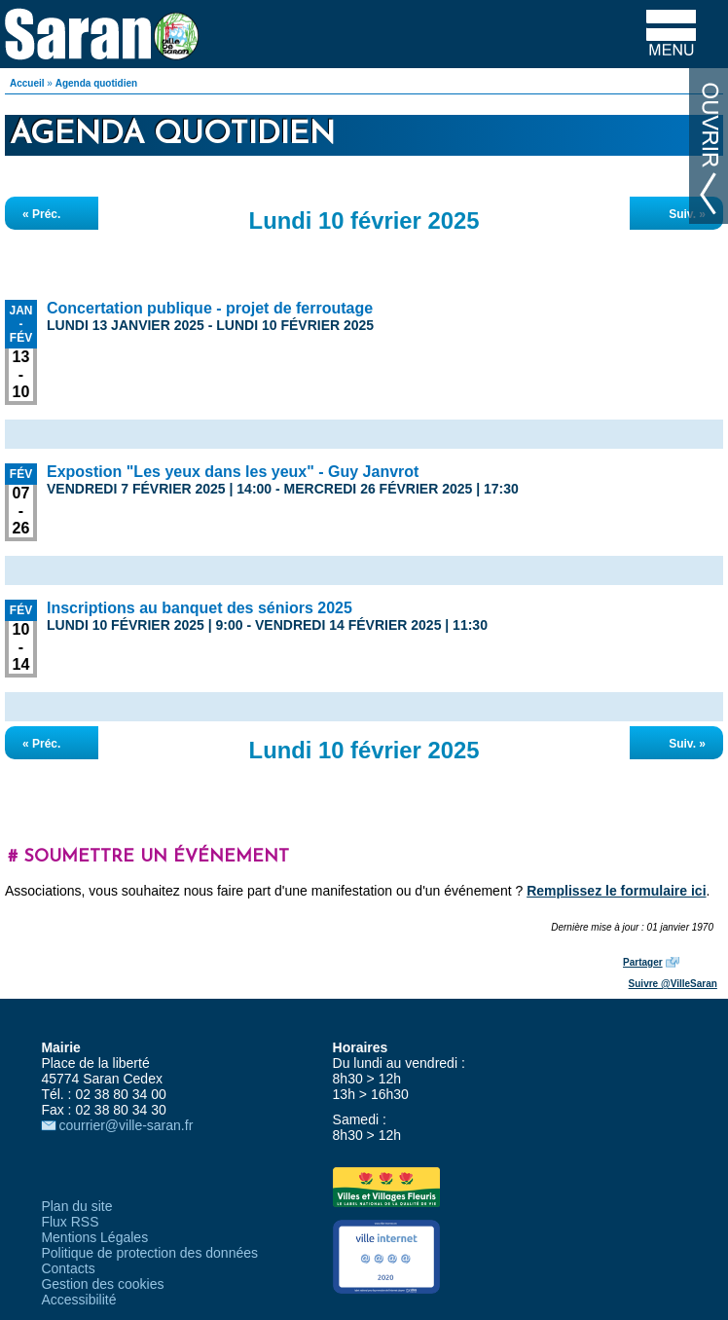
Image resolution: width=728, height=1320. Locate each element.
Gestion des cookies (102, 1284)
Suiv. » (687, 214)
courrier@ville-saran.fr (125, 1125)
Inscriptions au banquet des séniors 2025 (199, 608)
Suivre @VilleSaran (673, 983)
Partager (643, 962)
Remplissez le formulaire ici (616, 890)
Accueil (27, 83)
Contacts (67, 1268)
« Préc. (41, 214)
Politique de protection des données (149, 1253)
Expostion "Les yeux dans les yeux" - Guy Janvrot (233, 471)
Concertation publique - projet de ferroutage (210, 308)
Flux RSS (69, 1221)
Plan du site (76, 1206)
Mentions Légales (94, 1237)
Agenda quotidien (96, 83)
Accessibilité (78, 1299)
